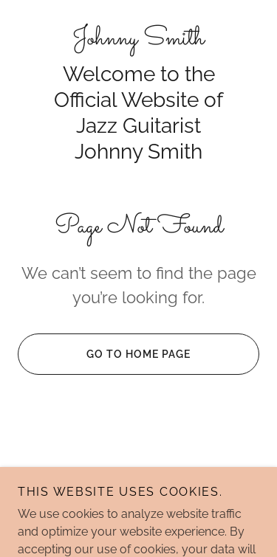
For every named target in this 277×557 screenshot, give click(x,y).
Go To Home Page (104, 354)
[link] (138, 39)
